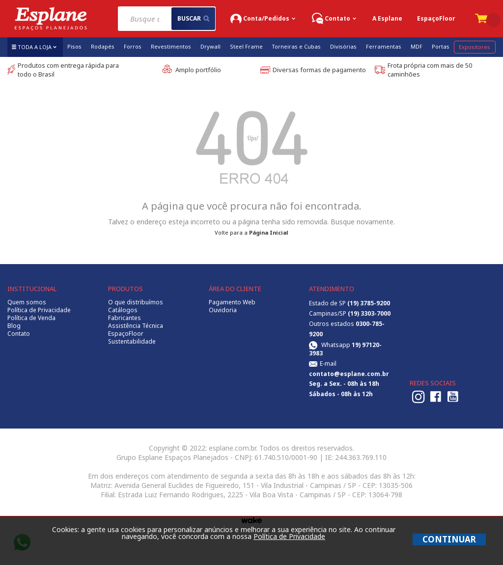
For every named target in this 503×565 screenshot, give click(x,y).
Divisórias (343, 46)
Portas (440, 46)
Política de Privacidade (39, 310)
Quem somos (26, 302)
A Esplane (387, 18)
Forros (132, 46)
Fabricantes (124, 318)
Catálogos (123, 310)
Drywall (210, 46)
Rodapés (102, 46)
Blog (14, 326)
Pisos (74, 46)
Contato (18, 334)
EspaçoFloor (436, 18)
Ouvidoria (223, 310)
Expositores (474, 47)
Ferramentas (383, 46)
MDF (416, 46)
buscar (193, 18)
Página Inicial (268, 232)
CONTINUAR (449, 539)
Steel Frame (246, 46)
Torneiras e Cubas (296, 46)
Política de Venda (31, 318)
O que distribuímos (135, 302)
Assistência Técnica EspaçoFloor (135, 330)
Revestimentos (171, 46)
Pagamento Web (232, 302)
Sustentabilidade (132, 342)
